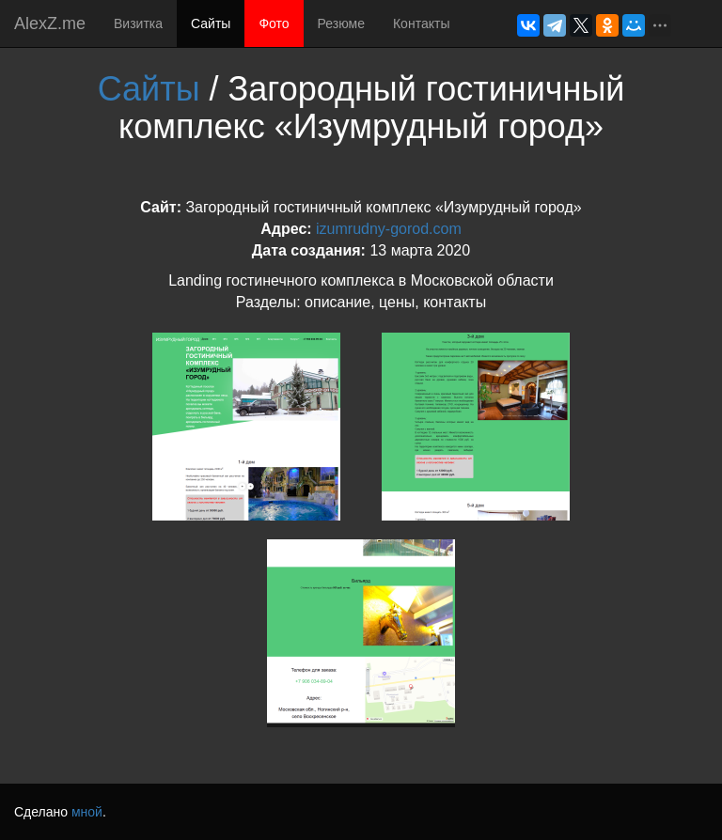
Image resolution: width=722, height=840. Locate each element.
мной (86, 811)
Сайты (210, 23)
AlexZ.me (50, 23)
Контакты (421, 23)
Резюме (341, 23)
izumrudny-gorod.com (389, 229)
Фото (274, 23)
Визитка (138, 23)
